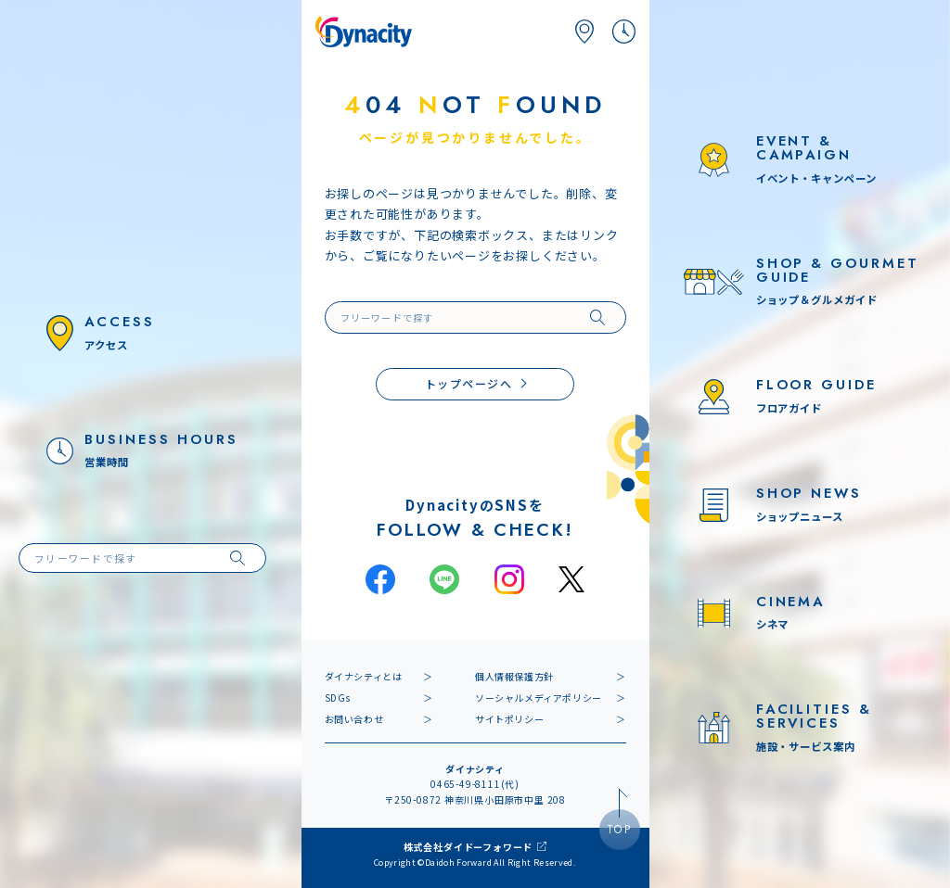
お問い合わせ (354, 719)
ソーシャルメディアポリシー (538, 697)
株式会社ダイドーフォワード (468, 847)
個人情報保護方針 (514, 676)
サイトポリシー (509, 719)
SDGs (338, 697)
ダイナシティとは (364, 676)
